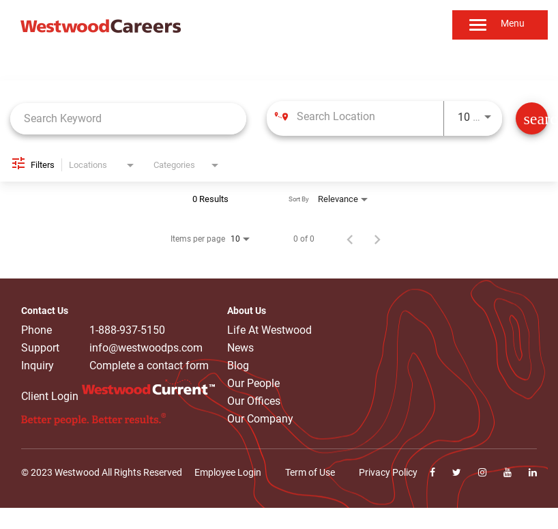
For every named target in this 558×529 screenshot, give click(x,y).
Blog (238, 365)
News (240, 347)
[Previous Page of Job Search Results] (350, 239)
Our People (253, 383)
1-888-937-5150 (127, 330)
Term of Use (310, 472)
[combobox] (128, 118)
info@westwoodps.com (146, 348)
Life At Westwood (269, 330)
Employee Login (227, 472)
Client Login (49, 396)
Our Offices (253, 401)
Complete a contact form (149, 365)
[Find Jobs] (532, 118)
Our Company (260, 418)
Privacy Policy (388, 472)
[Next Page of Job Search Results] (377, 239)
